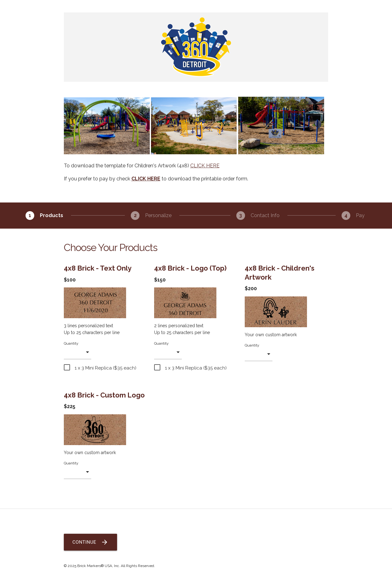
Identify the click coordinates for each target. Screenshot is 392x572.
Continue (91, 542)
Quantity (71, 343)
